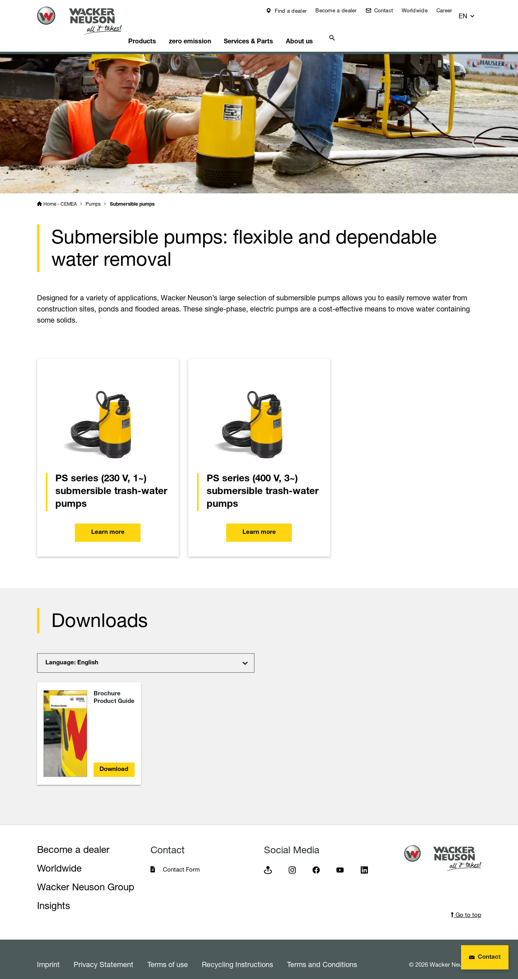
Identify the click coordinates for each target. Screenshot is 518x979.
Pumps (93, 194)
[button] (474, 12)
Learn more (108, 525)
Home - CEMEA (60, 194)
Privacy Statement (103, 954)
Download (114, 760)
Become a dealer (341, 10)
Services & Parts (270, 30)
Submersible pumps (132, 194)
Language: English (71, 653)
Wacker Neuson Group (85, 877)
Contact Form (181, 859)
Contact (388, 10)
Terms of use (167, 954)
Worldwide (420, 10)
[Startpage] (85, 20)
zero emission (208, 30)
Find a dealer (295, 11)
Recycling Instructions (237, 954)
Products (156, 30)
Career (450, 10)
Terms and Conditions (322, 954)
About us (325, 30)
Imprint (48, 954)
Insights (53, 895)
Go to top (466, 905)
